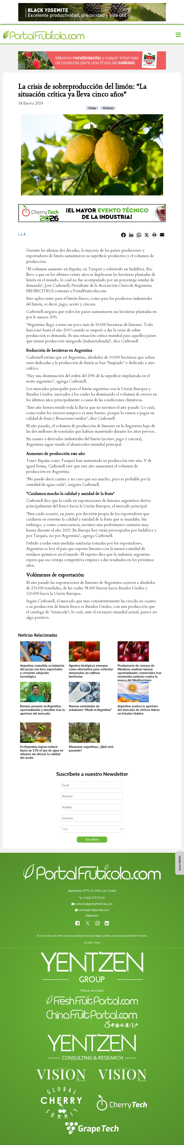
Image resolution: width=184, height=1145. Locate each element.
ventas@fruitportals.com (94, 910)
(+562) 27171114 (94, 897)
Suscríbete (179, 863)
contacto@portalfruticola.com (94, 904)
